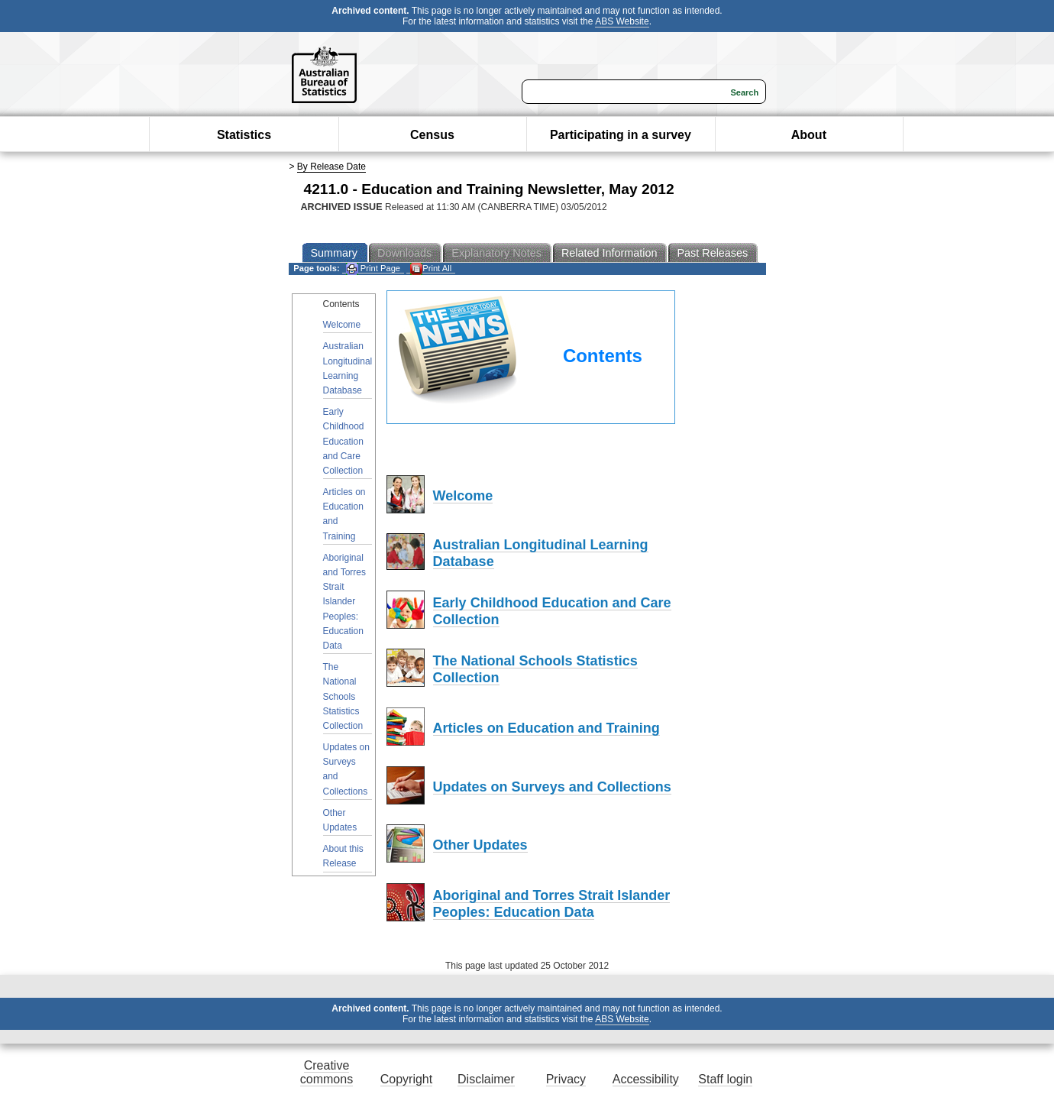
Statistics (244, 134)
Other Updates (340, 820)
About (808, 134)
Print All (430, 269)
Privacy (566, 1079)
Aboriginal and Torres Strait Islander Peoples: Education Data (344, 601)
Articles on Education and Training (344, 514)
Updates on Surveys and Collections (346, 769)
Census (432, 134)
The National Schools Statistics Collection (343, 696)
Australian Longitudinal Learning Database (348, 368)
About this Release (343, 856)
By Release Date (331, 166)
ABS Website (621, 21)
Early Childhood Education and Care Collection (343, 441)
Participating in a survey (620, 134)
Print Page (373, 269)
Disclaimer (486, 1079)
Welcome (342, 324)
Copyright (406, 1079)
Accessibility (646, 1079)
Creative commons (326, 1072)
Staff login (725, 1079)
